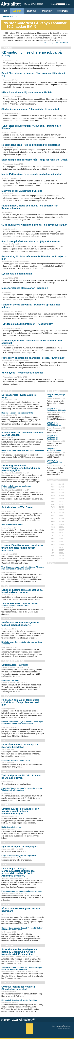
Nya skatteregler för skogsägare (19, 846)
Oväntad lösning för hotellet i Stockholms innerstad (18, 987)
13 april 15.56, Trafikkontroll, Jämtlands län (52, 437)
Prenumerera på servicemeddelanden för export (22, 891)
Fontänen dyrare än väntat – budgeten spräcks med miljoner (31, 305)
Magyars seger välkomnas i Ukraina (21, 191)
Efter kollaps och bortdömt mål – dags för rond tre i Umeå (34, 159)
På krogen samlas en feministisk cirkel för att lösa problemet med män (20, 702)
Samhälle (62, 11)
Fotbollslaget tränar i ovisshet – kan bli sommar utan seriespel (31, 341)
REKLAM (52, 563)
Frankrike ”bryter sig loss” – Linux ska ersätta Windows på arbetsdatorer (21, 789)
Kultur (6, 696)
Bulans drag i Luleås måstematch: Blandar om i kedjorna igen (33, 257)
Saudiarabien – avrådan (14, 665)
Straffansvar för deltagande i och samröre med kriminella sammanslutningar (20, 811)
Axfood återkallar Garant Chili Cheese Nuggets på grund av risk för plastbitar (21, 968)
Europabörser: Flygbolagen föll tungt (19, 396)
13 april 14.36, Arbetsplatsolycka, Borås (54, 462)
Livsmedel (8, 945)
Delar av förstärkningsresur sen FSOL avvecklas (22, 450)
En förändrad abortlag (11, 827)
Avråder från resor (14, 661)
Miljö (6, 741)
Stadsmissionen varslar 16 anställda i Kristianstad (30, 109)
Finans (6, 805)
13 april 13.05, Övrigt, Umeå (56, 396)
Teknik (6, 771)
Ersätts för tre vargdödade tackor (15, 760)
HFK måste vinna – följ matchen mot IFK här (26, 92)
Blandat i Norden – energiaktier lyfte (17, 413)
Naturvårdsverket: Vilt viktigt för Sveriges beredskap (19, 745)
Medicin (7, 619)
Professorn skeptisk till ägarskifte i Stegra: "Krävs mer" (33, 358)
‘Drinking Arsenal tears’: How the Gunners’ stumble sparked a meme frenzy (20, 604)
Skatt (6, 843)
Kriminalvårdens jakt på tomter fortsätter (19, 1000)
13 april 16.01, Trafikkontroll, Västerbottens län (54, 424)
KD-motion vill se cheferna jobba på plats (31, 54)
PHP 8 (62, 1029)
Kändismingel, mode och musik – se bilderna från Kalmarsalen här (29, 206)
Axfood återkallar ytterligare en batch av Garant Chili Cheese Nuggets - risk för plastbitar (19, 952)
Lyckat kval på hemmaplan (16, 273)
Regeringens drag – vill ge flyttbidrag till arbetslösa (30, 145)
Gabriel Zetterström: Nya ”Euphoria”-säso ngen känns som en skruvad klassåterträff (22, 723)
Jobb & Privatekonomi (14, 503)
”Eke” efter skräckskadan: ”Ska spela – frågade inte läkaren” (31, 127)
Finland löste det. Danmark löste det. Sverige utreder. (22, 433)
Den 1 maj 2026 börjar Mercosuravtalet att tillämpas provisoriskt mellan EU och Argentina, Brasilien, (18, 872)
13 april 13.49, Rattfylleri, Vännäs (54, 450)
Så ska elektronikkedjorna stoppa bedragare (20, 909)
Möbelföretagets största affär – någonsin (24, 288)
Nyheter (17, 11)
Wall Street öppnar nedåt (12, 524)
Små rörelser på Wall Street (17, 507)
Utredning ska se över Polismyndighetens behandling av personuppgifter (20, 468)
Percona (67, 1029)
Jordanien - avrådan (10, 680)
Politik (6, 586)
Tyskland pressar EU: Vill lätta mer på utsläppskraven (21, 776)
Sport (6, 541)
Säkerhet (47, 11)
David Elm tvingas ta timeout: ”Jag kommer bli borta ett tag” (33, 74)
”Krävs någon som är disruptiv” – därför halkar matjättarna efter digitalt (22, 929)
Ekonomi (31, 11)
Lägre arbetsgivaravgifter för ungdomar (18, 855)
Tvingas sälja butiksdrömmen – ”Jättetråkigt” (27, 324)
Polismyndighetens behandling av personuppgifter (16, 487)
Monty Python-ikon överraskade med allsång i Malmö (31, 174)
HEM (5, 11)
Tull (5, 864)
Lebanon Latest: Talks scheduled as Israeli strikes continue (22, 591)
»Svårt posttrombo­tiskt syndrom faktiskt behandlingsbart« (20, 623)
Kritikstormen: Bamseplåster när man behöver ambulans (21, 643)
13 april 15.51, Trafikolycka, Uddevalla (56, 409)
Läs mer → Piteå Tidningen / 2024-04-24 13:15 (52, 43)
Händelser (54, 391)
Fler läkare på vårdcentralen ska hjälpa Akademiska (30, 241)
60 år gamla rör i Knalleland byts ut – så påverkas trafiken (34, 224)
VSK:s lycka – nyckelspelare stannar (22, 372)
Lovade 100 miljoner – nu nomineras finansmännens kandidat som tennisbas (22, 548)
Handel (6, 905)
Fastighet (8, 983)
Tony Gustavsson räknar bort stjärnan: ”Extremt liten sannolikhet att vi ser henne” (22, 568)
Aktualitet (25, 1019)
